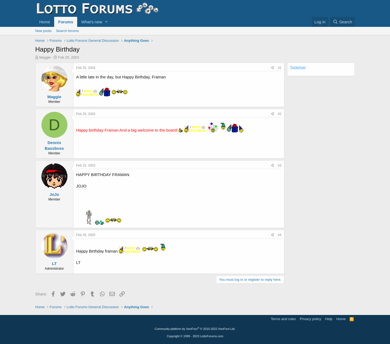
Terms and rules (283, 319)
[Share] (272, 68)
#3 (279, 165)
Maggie (45, 57)
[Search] (342, 22)
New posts (43, 31)
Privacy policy (310, 319)
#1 (279, 68)
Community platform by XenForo (195, 328)
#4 (279, 235)
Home (44, 22)
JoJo (54, 194)
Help (329, 319)
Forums (65, 22)
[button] (106, 22)
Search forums (67, 31)
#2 (279, 114)
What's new (91, 22)
